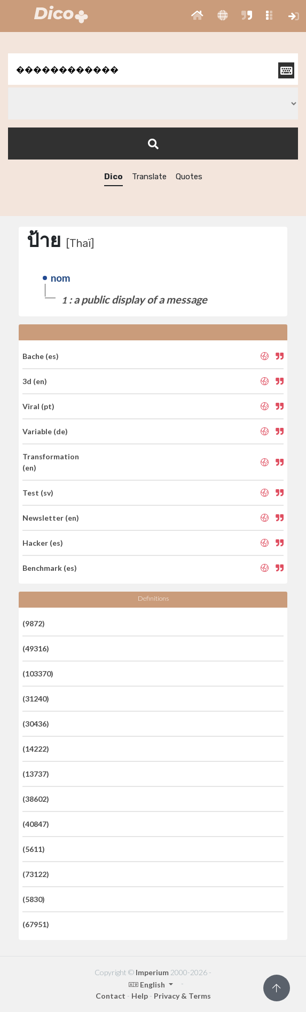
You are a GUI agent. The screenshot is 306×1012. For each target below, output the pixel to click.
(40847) (35, 823)
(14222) (35, 748)
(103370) (37, 673)
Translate (149, 176)
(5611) (33, 849)
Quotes (189, 176)
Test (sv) (37, 492)
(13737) (35, 773)
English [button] (148, 984)
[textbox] (153, 69)
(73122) (35, 874)
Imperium (152, 972)
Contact (110, 995)
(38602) (35, 798)
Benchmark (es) (49, 567)
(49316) (35, 648)
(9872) (33, 623)
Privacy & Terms (182, 995)
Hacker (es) (42, 542)
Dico (113, 176)
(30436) (35, 723)
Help (139, 995)
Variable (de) (45, 431)
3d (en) (34, 381)
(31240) (35, 698)
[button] (197, 16)
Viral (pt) (38, 406)
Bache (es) (40, 356)
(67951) (35, 924)
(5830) (33, 899)
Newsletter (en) (50, 517)
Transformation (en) (50, 462)
